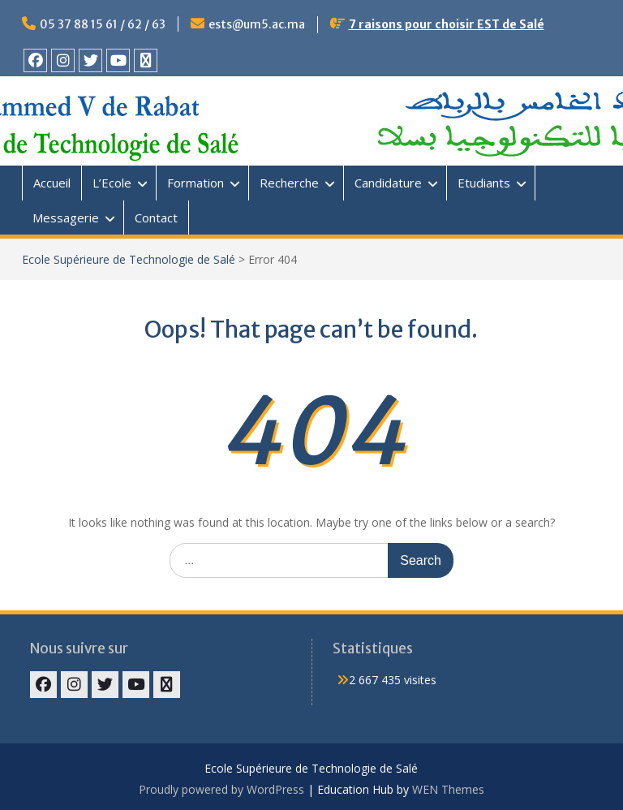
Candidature (388, 182)
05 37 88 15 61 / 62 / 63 (102, 24)
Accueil (52, 182)
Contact (156, 217)
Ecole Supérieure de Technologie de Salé (128, 259)
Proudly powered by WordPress (221, 789)
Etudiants (484, 182)
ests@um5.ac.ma (256, 24)
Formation (195, 182)
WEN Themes (448, 789)
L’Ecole (111, 182)
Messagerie (65, 217)
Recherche (289, 182)
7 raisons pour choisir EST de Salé (446, 24)
